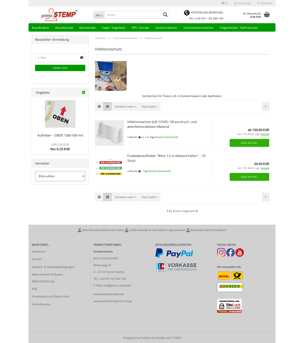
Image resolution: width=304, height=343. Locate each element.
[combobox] (125, 106)
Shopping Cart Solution (137, 337)
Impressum (39, 251)
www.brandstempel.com (109, 294)
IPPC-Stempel (140, 27)
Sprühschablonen (166, 27)
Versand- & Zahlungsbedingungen (53, 267)
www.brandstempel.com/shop (113, 301)
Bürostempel (87, 27)
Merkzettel (264, 3)
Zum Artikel (249, 142)
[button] (224, 3)
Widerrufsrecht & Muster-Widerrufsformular (48, 278)
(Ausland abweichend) (166, 137)
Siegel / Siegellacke (113, 27)
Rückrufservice (41, 304)
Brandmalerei (40, 27)
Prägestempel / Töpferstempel (239, 27)
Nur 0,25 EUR (60, 147)
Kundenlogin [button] (242, 3)
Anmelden (60, 67)
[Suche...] (99, 15)
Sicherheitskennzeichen (198, 27)
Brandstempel (64, 27)
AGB (34, 289)
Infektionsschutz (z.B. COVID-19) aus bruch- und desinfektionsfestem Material (162, 124)
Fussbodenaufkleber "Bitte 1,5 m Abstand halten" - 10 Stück (166, 158)
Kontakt (37, 259)
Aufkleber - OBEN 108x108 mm (60, 135)
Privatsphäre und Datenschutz (50, 296)
